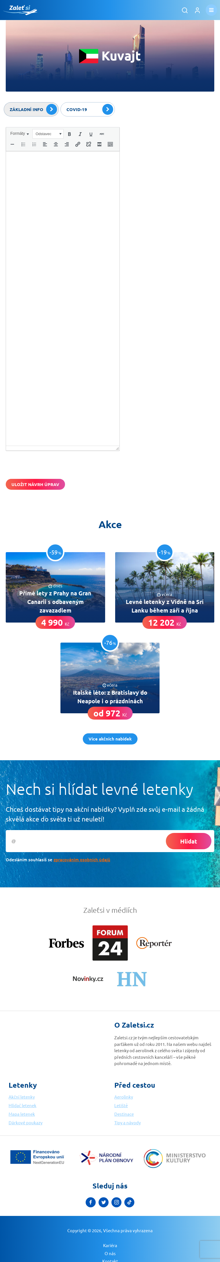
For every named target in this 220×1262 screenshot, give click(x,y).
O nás (110, 1253)
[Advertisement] (171, 163)
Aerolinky (123, 1096)
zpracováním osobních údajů (82, 859)
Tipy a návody (127, 1122)
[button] (19, 133)
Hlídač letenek (22, 1105)
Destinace (124, 1114)
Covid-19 (89, 109)
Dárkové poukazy (25, 1122)
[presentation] (19, 133)
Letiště (121, 1105)
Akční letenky (22, 1096)
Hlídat (188, 841)
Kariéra (110, 1245)
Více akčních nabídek (110, 739)
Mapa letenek (22, 1114)
